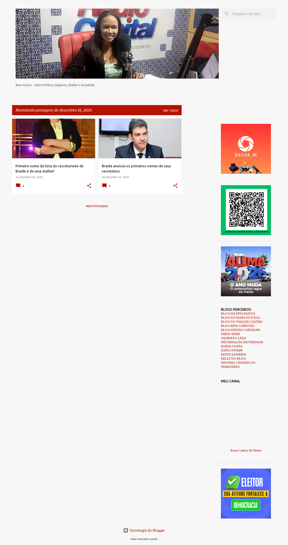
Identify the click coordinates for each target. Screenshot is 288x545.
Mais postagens (97, 206)
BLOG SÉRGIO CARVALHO (240, 330)
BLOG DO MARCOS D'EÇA (240, 318)
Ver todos (170, 110)
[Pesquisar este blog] (253, 14)
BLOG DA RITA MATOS (238, 313)
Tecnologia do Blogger (144, 530)
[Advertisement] (198, 183)
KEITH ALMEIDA (233, 354)
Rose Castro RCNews (245, 450)
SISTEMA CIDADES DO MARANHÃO (238, 365)
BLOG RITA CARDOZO (237, 326)
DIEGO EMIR (230, 334)
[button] (89, 186)
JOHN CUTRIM (232, 350)
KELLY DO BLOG (233, 358)
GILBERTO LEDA (233, 338)
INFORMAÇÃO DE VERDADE (242, 342)
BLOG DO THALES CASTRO (242, 322)
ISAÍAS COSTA (231, 346)
